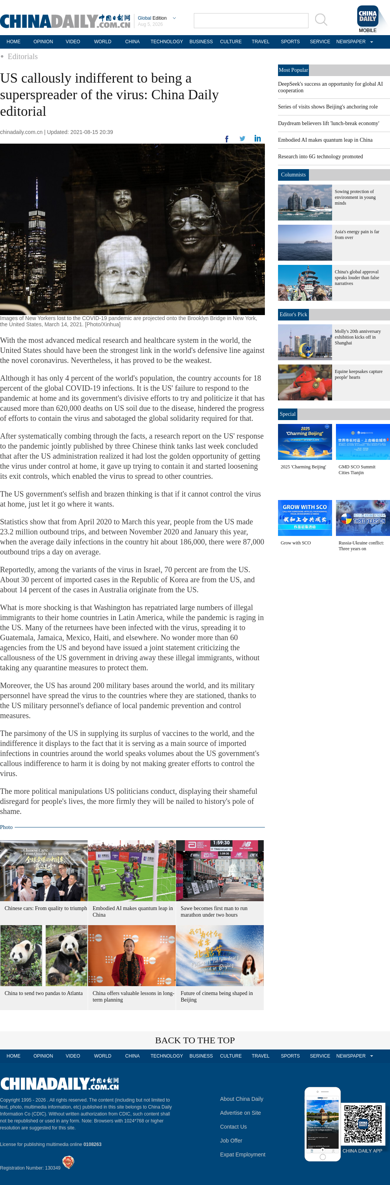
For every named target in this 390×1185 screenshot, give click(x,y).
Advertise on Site (240, 1113)
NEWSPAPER (349, 41)
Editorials (23, 56)
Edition (152, 18)
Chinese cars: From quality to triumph (46, 908)
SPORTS (290, 41)
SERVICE (320, 41)
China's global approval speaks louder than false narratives (357, 277)
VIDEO (73, 41)
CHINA (132, 41)
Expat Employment (243, 1154)
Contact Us (233, 1127)
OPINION (43, 41)
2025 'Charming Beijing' (303, 467)
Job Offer (231, 1141)
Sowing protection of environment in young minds (355, 197)
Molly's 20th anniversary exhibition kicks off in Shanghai (358, 337)
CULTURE (231, 41)
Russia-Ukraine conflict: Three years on (361, 545)
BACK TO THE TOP (195, 1040)
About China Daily (241, 1099)
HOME (13, 41)
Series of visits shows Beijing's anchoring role (328, 107)
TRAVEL (261, 41)
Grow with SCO (296, 543)
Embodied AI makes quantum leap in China (325, 140)
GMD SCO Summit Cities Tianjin (357, 469)
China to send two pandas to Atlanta (44, 993)
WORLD (103, 41)
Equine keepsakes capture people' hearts (359, 374)
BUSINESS (201, 41)
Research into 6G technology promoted (320, 156)
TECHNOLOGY (167, 41)
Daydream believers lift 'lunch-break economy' (328, 123)
